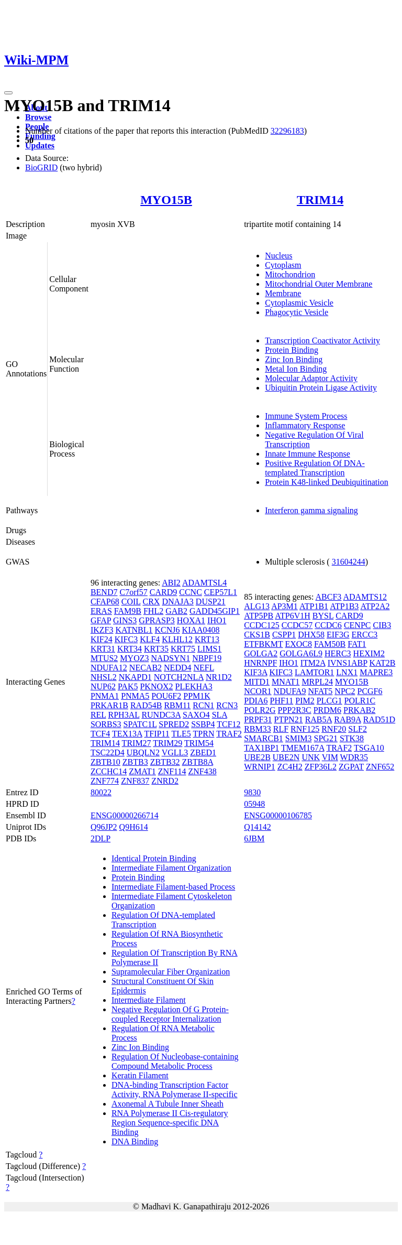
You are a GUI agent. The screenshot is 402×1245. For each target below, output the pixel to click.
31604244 (348, 561)
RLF (280, 728)
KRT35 (156, 648)
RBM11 (177, 705)
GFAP (101, 620)
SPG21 (326, 738)
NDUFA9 (290, 691)
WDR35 (354, 757)
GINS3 (125, 620)
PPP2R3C (294, 710)
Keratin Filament (140, 1075)
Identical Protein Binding (153, 858)
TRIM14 (320, 200)
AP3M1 (284, 606)
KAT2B (383, 662)
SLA (219, 714)
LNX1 (347, 672)
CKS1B (257, 634)
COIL (131, 601)
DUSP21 (211, 601)
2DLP (100, 838)
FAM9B (127, 611)
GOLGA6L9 (301, 653)
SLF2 (357, 728)
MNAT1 (285, 681)
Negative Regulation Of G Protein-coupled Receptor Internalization (170, 1014)
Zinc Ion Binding (293, 359)
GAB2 (176, 611)
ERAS (101, 611)
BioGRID (41, 167)
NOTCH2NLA (179, 677)
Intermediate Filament (148, 999)
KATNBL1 (133, 629)
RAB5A (318, 719)
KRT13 (207, 639)
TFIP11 (156, 733)
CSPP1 (284, 634)
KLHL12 (177, 639)
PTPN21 (288, 719)
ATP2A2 (374, 606)
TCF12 (228, 724)
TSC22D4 (108, 752)
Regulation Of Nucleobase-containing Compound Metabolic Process (175, 1061)
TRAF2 (229, 733)
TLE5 (181, 733)
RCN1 (203, 705)
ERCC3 (365, 634)
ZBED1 (203, 752)
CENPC (357, 625)
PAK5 (128, 686)
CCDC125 (262, 625)
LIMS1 (209, 648)
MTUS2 (104, 658)
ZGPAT (351, 766)
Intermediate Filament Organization (171, 867)
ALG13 (257, 606)
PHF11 (281, 700)
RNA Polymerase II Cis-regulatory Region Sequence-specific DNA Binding (169, 1122)
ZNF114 (172, 771)
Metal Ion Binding (296, 368)
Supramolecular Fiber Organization (170, 971)
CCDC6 (328, 625)
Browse (38, 117)
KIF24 (102, 639)
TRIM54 (199, 743)
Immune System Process (306, 416)
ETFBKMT (263, 644)
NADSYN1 (170, 658)
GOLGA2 (260, 653)
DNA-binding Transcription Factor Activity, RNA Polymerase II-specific (174, 1089)
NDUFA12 (109, 667)
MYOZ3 (134, 658)
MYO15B (166, 200)
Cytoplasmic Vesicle (299, 302)
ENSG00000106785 (278, 815)
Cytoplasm (283, 265)
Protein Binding (291, 349)
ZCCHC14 (109, 771)
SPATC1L (140, 724)
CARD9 (163, 592)
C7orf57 (133, 592)
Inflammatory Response (305, 425)
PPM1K (196, 695)
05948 (254, 803)
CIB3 (382, 625)
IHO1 (216, 620)
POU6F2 (166, 695)
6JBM (254, 838)
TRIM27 (136, 743)
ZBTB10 (105, 761)
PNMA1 (105, 695)
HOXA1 (191, 620)
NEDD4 (177, 667)
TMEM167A (303, 747)
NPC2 (344, 691)
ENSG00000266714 (125, 815)
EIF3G (338, 634)
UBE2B (257, 757)
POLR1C (360, 700)
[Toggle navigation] (8, 92)
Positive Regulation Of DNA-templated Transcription (315, 468)
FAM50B (329, 644)
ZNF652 (380, 766)
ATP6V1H (292, 615)
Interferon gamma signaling (311, 510)
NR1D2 (219, 677)
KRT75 (183, 648)
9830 (252, 792)
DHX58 (311, 634)
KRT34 (129, 648)
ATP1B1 (313, 606)
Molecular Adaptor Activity (311, 378)
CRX (151, 601)
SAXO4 (196, 714)
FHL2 (153, 611)
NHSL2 (104, 677)
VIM (330, 757)
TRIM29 (167, 743)
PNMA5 (135, 695)
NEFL (204, 667)
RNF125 (305, 728)
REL (98, 714)
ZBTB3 (135, 761)
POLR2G (259, 710)
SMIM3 (298, 738)
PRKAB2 (359, 710)
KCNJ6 (167, 629)
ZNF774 (105, 780)
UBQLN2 (143, 752)
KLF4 (150, 639)
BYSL (322, 615)
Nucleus (278, 255)
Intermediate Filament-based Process (173, 886)
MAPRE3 (376, 672)
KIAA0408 (201, 629)
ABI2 (171, 582)
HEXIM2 (369, 653)
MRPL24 (317, 681)
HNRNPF (260, 662)
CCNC (190, 592)
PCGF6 (369, 691)
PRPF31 (258, 719)
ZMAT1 (142, 771)
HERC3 (338, 653)
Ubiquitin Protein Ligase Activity (321, 387)
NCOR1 (257, 691)
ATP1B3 (344, 606)
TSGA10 (369, 747)
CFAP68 (105, 601)
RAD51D (379, 719)
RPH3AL (124, 714)
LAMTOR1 (314, 672)
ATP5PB (258, 615)
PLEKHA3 (194, 686)
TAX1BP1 (261, 747)
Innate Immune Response (307, 453)
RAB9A (347, 719)
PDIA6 (255, 700)
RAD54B (146, 705)
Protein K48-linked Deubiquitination (326, 482)
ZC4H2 (290, 766)
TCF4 (100, 733)
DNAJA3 (177, 601)
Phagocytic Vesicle (296, 312)
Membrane (283, 293)
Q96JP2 (104, 826)
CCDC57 (297, 625)
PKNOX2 (156, 686)
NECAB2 (145, 667)
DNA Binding (134, 1141)
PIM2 (304, 700)
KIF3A (255, 672)
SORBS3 (106, 724)
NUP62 (103, 686)
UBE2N (286, 757)
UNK (311, 757)
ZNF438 (202, 771)
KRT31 (103, 648)
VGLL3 (175, 752)
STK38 (352, 738)
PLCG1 (329, 700)
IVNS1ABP (347, 662)
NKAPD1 (135, 677)
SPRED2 (174, 724)
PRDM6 (327, 710)
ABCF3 (329, 596)
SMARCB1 (263, 738)
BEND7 (104, 592)
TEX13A (127, 733)
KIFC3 (126, 639)
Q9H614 (133, 826)
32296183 (287, 130)
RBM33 (257, 728)
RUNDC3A (161, 714)
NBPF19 (206, 658)
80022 (101, 792)
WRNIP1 (259, 766)
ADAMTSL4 (204, 582)
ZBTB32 (165, 761)
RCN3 (227, 705)
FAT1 (357, 644)
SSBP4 (203, 724)
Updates (39, 145)
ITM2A (313, 662)
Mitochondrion (290, 274)
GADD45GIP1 (214, 611)
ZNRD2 (164, 780)
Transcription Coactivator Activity (322, 340)
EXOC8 (298, 644)
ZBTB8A (198, 761)
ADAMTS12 (365, 596)
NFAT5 (320, 691)
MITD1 (257, 681)
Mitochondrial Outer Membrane (318, 283)
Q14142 (257, 826)
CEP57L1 (220, 592)
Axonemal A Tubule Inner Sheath (167, 1103)
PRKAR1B (109, 705)
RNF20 (333, 728)
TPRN (204, 733)
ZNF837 (135, 780)
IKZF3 (102, 629)
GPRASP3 (156, 620)
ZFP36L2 (321, 766)
